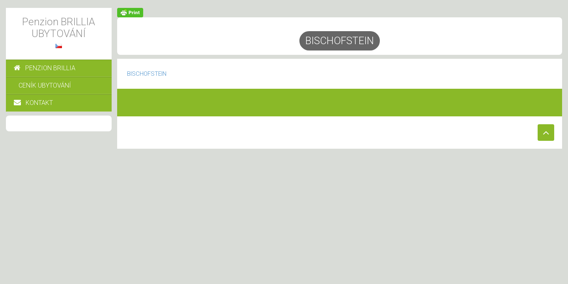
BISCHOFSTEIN (146, 73)
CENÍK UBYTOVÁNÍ (45, 85)
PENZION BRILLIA (44, 68)
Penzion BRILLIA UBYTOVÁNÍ (58, 27)
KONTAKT (33, 102)
